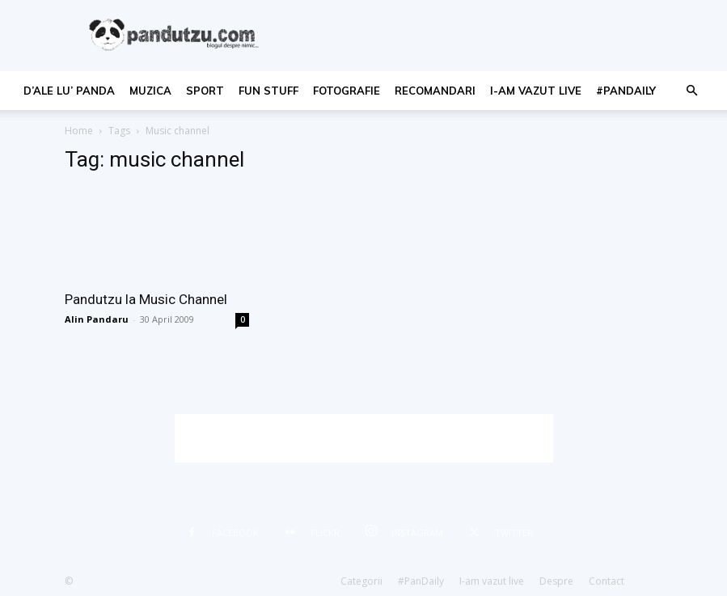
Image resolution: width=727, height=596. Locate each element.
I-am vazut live (535, 90)
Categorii (361, 581)
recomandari (435, 90)
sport (205, 90)
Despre (556, 581)
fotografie (346, 90)
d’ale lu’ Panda (69, 90)
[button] (691, 91)
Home (79, 130)
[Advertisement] (364, 438)
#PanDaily (626, 90)
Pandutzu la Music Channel (146, 299)
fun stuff (268, 90)
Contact (606, 581)
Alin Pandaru (97, 319)
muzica (150, 90)
